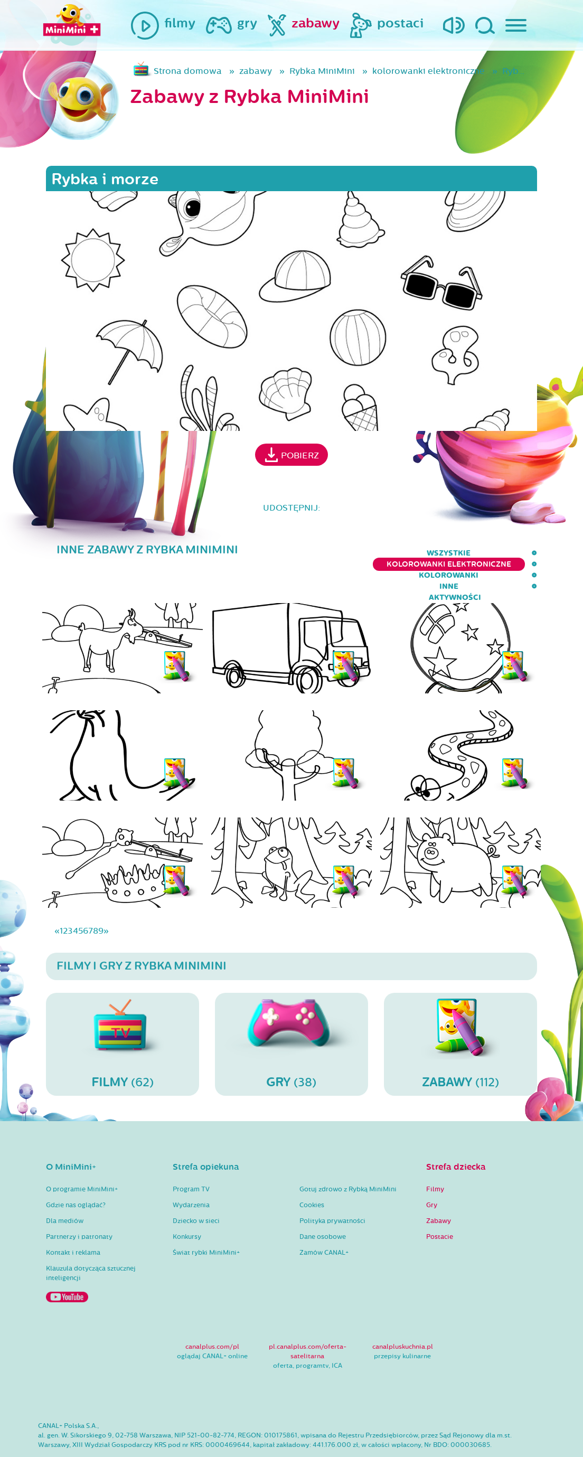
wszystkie (160, 553)
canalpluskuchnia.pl (402, 1314)
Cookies (311, 1173)
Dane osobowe (322, 1204)
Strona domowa (188, 71)
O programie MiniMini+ (82, 1157)
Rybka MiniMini (322, 71)
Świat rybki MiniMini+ (206, 1220)
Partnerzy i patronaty (79, 1204)
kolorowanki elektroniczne (428, 71)
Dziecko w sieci (196, 1189)
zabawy (255, 71)
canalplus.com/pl (212, 1314)
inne (457, 553)
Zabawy (438, 1189)
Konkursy (187, 1204)
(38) (291, 1011)
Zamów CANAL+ (324, 1220)
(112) (460, 1011)
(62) (122, 1011)
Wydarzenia (191, 1173)
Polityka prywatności (332, 1189)
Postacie (439, 1204)
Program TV (191, 1157)
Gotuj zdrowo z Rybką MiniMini (348, 1157)
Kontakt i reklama (73, 1220)
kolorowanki (400, 553)
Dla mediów (64, 1189)
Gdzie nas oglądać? (76, 1173)
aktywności (511, 553)
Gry (431, 1173)
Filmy (435, 1157)
